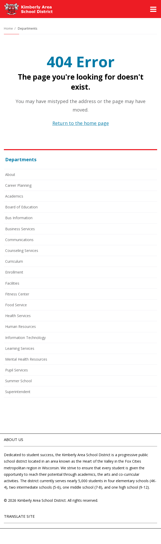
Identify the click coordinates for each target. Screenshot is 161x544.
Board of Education (21, 207)
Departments (27, 28)
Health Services (18, 315)
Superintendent (17, 391)
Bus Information (19, 217)
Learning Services (19, 348)
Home (8, 28)
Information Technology (25, 337)
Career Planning (18, 185)
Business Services (20, 228)
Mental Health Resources (26, 359)
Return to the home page (80, 123)
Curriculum (14, 261)
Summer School (25, 381)
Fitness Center (17, 294)
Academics (14, 196)
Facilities (12, 283)
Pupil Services (16, 370)
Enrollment (14, 272)
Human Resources (20, 326)
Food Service (23, 305)
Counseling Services (21, 250)
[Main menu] (153, 9)
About (10, 174)
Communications (19, 239)
